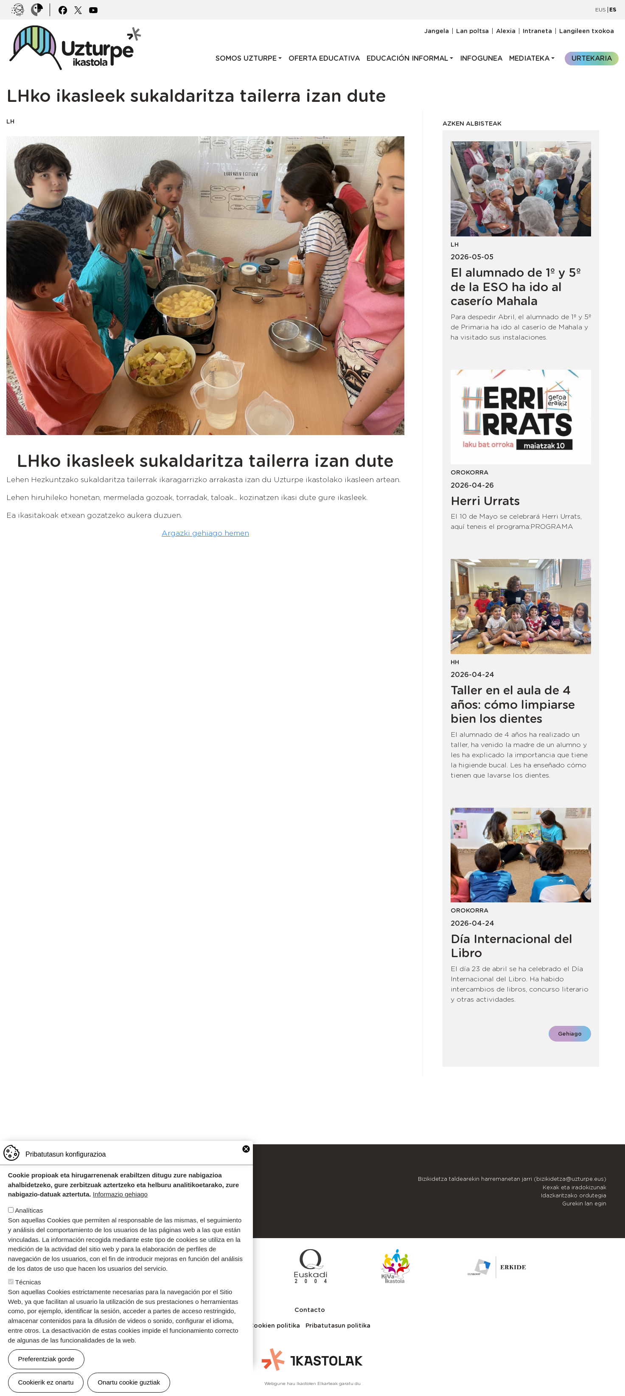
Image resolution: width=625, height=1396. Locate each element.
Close (246, 1149)
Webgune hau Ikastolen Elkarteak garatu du (312, 1383)
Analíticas (29, 1210)
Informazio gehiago (120, 1194)
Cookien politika (274, 1325)
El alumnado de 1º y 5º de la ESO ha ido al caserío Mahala (516, 286)
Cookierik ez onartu (46, 1382)
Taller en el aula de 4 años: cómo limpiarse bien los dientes (513, 704)
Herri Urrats (485, 501)
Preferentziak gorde (46, 1358)
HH (455, 662)
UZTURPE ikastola (74, 30)
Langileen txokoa (586, 31)
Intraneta (537, 31)
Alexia (506, 31)
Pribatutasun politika (337, 1325)
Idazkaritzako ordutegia (573, 1195)
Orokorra (469, 472)
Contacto (309, 1309)
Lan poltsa (472, 31)
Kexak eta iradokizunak (574, 1187)
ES (612, 9)
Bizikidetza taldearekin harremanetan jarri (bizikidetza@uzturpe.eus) (512, 1179)
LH (10, 121)
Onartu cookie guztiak (129, 1382)
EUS (600, 9)
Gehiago (570, 1034)
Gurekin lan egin (584, 1203)
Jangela (436, 31)
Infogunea (481, 58)
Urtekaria (592, 58)
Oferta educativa (324, 58)
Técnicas (28, 1282)
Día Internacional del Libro (511, 946)
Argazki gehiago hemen (205, 533)
